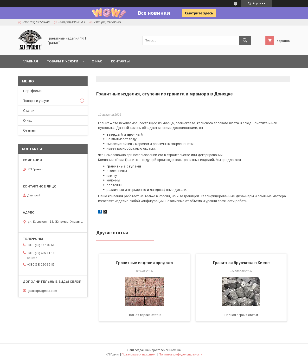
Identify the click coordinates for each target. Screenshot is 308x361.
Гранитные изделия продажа (144, 263)
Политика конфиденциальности (180, 354)
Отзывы (29, 130)
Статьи (28, 111)
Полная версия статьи (144, 315)
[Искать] (245, 40)
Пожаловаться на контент (139, 354)
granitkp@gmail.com (42, 290)
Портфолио (32, 91)
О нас (97, 61)
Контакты (120, 61)
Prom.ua (175, 350)
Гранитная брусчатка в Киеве (241, 263)
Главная (30, 61)
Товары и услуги (62, 61)
